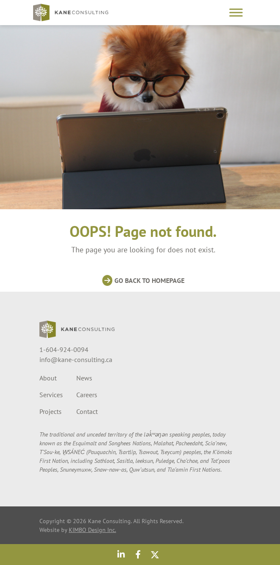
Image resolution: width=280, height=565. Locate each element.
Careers (86, 394)
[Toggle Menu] (236, 12)
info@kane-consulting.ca (75, 359)
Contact (87, 411)
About (48, 378)
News (84, 378)
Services (51, 394)
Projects (50, 411)
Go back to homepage (149, 280)
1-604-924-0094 (63, 349)
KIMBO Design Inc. (92, 529)
